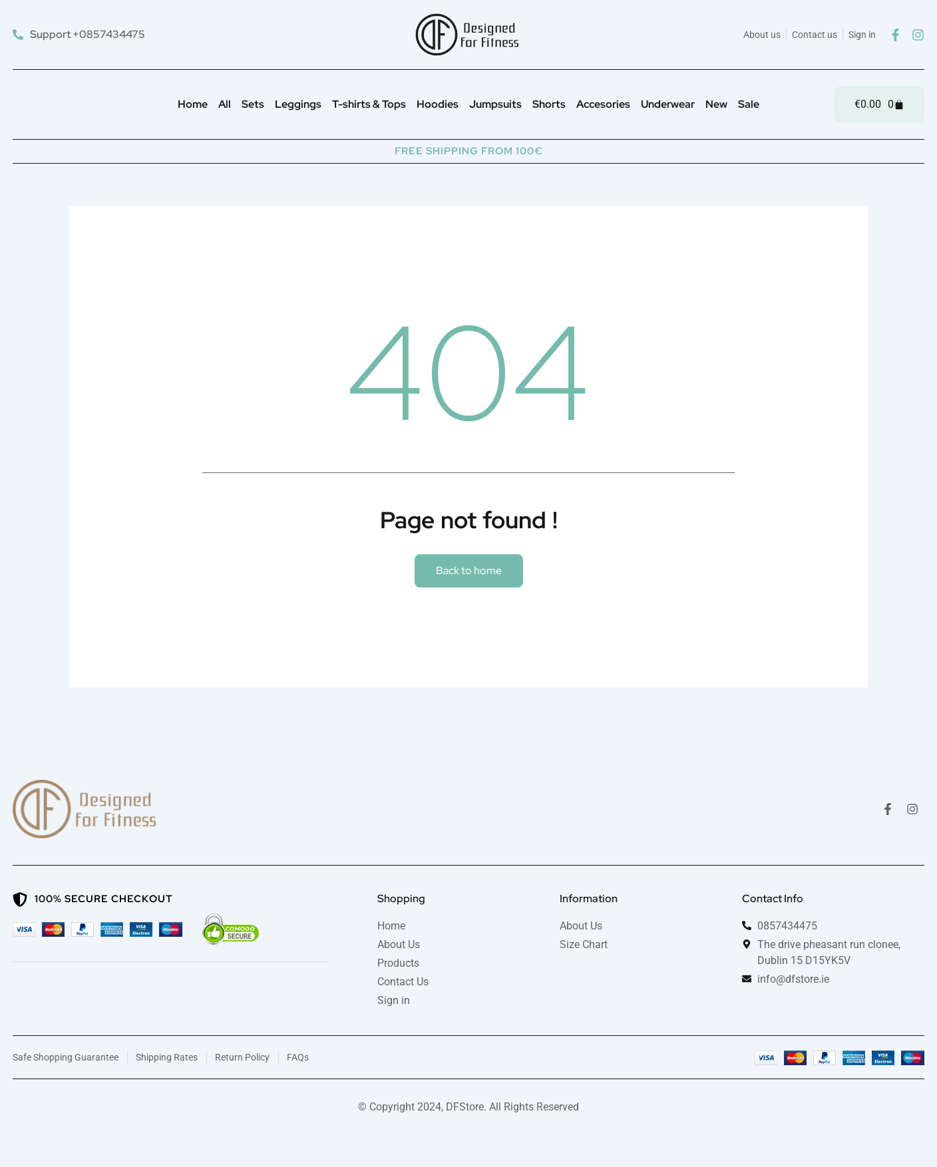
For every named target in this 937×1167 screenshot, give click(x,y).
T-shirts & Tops (369, 104)
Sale (748, 104)
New (716, 104)
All (224, 104)
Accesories (603, 104)
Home (193, 104)
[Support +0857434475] (80, 34)
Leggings (298, 104)
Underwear (668, 104)
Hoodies (438, 104)
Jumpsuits (495, 104)
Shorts (549, 104)
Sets (253, 104)
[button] (469, 570)
